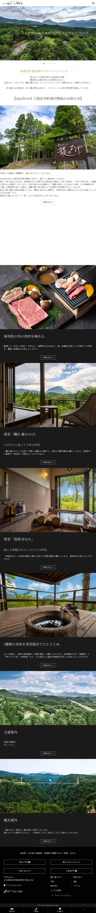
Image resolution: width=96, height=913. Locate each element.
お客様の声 (70, 871)
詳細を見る (47, 202)
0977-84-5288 (13, 891)
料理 (52, 881)
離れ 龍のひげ (55, 877)
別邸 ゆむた (77, 877)
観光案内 (54, 886)
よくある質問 (55, 890)
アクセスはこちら (13, 885)
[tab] (41, 63)
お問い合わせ (24, 871)
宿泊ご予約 (23, 862)
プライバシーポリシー (63, 895)
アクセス (76, 886)
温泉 (75, 881)
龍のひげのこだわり (70, 862)
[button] (93, 3)
